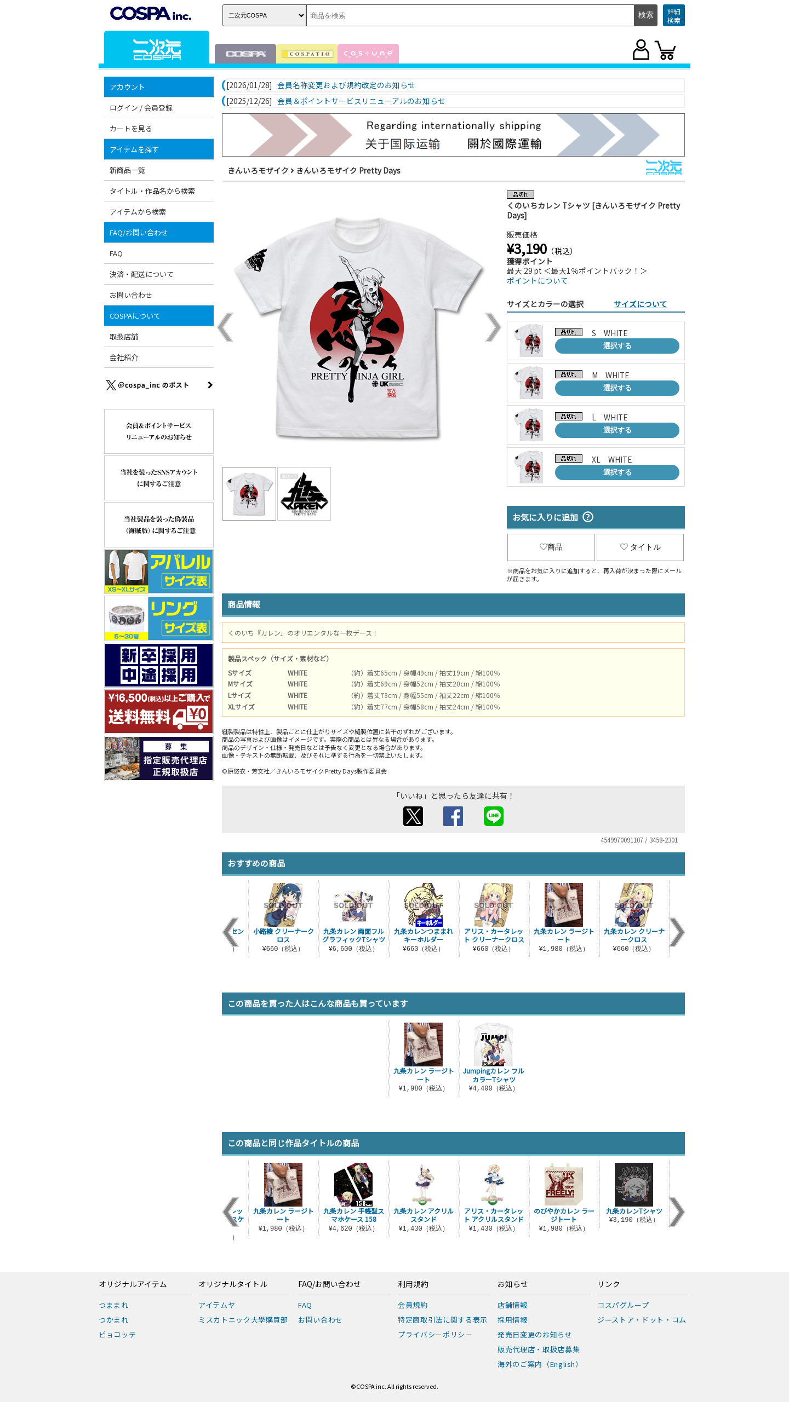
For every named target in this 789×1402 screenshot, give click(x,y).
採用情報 (513, 1319)
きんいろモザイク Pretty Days (348, 170)
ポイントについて (537, 280)
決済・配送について (142, 274)
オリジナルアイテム (133, 1284)
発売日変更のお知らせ (535, 1334)
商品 (551, 547)
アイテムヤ (216, 1305)
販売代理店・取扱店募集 (539, 1349)
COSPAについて (135, 315)
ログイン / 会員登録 (141, 107)
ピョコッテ (117, 1334)
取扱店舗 (124, 336)
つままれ (114, 1305)
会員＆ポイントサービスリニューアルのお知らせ (361, 101)
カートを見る (131, 128)
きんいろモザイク (258, 170)
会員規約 (413, 1305)
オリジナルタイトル (232, 1284)
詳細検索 (674, 16)
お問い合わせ (131, 295)
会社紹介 (124, 357)
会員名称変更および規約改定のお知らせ (346, 85)
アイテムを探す (134, 149)
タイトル (640, 547)
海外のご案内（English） (540, 1364)
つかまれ (114, 1319)
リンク (608, 1284)
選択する (617, 346)
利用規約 (413, 1284)
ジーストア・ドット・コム (642, 1319)
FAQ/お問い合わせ (139, 232)
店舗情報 (513, 1305)
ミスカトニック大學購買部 (243, 1319)
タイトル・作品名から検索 (152, 191)
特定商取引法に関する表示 (443, 1319)
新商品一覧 (127, 170)
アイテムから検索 (138, 211)
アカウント (127, 87)
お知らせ (513, 1284)
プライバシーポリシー (435, 1334)
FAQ (116, 253)
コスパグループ (623, 1305)
